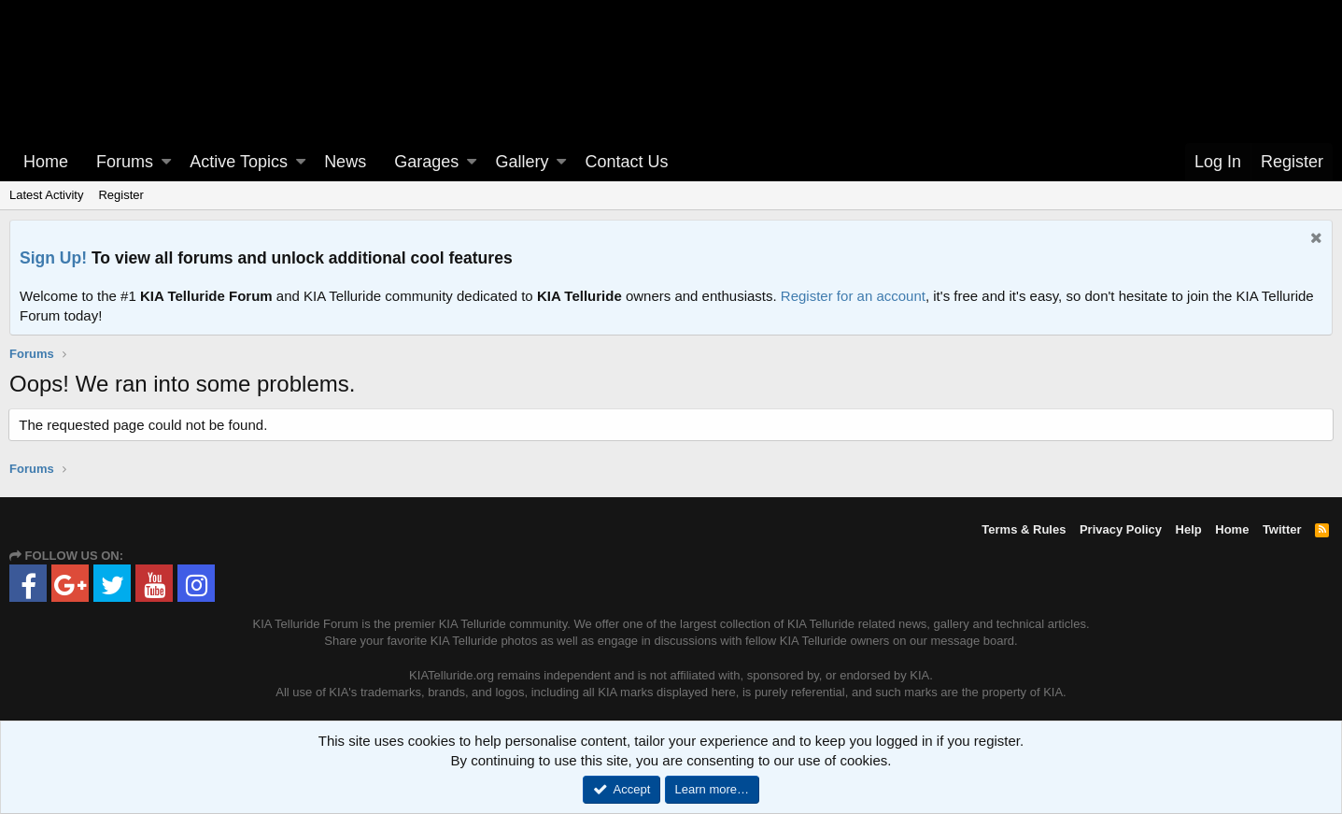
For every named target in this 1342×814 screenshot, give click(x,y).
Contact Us (627, 161)
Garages (426, 161)
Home (45, 161)
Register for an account (853, 296)
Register (120, 195)
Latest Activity (46, 195)
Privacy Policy (1121, 529)
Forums (124, 161)
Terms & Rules (1024, 529)
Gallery (521, 161)
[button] (166, 162)
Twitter (1282, 529)
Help (1189, 529)
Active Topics (239, 161)
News (345, 161)
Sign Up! (53, 258)
